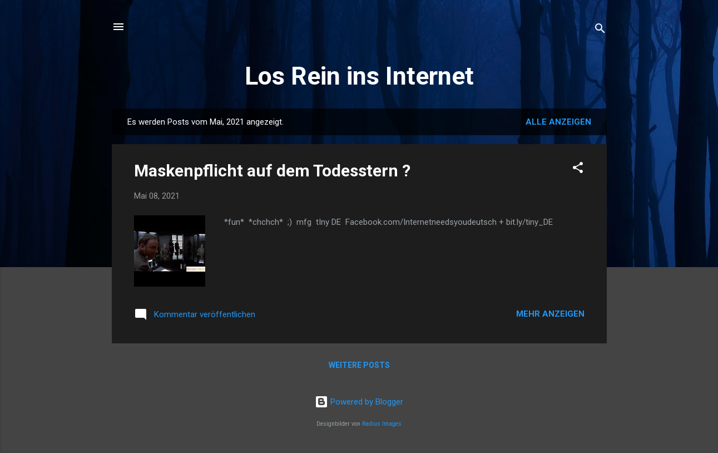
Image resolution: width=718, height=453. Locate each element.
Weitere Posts (359, 365)
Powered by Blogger (359, 402)
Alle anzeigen (558, 122)
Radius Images (382, 423)
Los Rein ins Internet (359, 76)
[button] (578, 169)
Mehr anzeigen (550, 314)
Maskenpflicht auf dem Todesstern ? (272, 170)
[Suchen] (600, 30)
